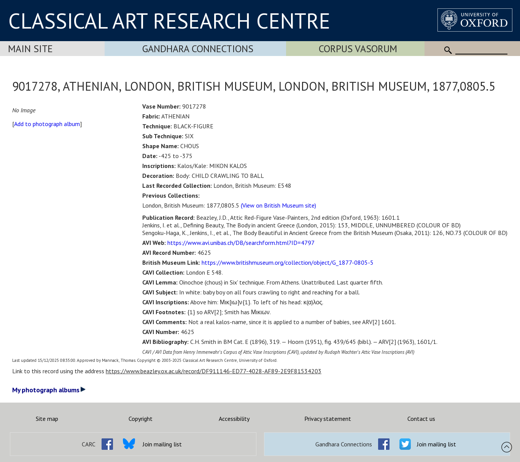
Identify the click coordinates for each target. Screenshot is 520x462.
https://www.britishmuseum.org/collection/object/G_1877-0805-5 (288, 262)
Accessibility (234, 418)
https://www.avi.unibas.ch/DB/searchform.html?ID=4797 (241, 242)
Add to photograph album (47, 124)
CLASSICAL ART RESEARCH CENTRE (169, 20)
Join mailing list (162, 444)
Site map (47, 418)
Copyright (141, 418)
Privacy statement (327, 418)
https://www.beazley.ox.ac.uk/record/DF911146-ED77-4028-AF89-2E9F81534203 (213, 371)
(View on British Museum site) (278, 205)
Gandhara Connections (197, 48)
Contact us (421, 418)
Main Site (30, 48)
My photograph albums (49, 389)
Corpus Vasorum (358, 48)
